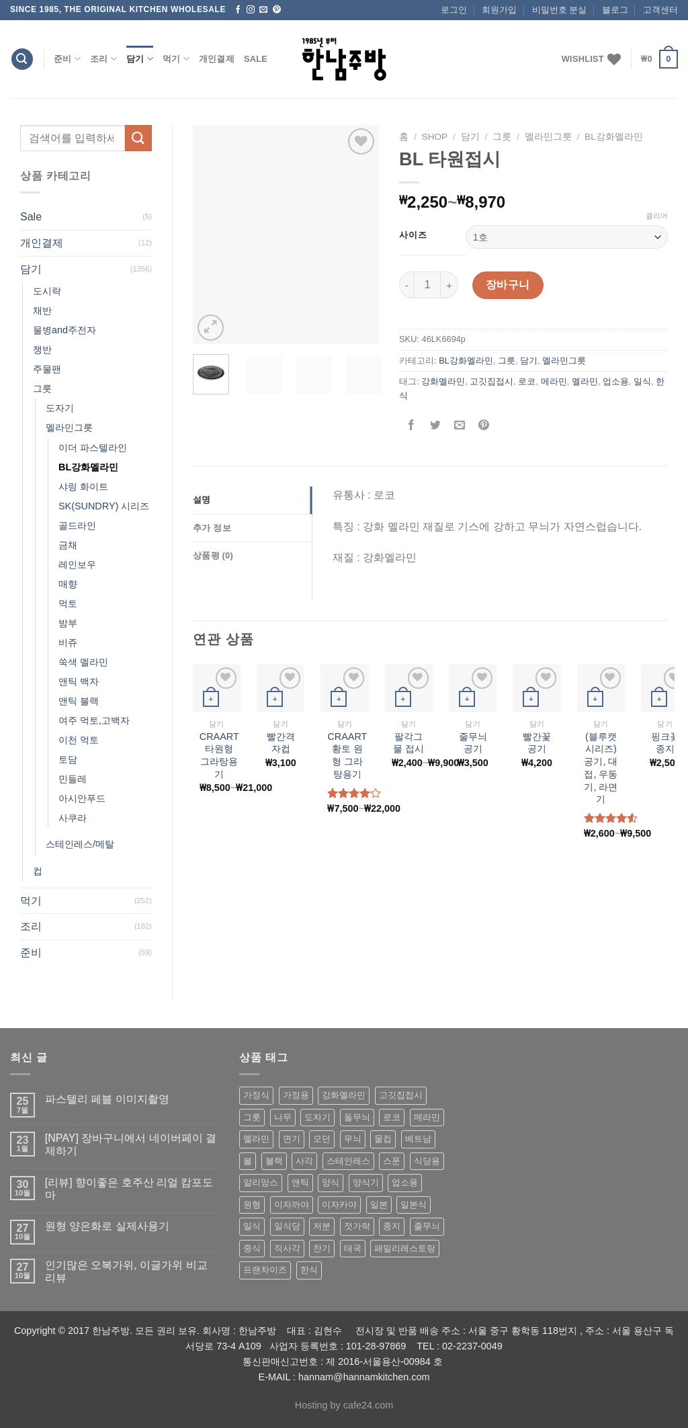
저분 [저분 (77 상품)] (322, 1226)
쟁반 (42, 349)
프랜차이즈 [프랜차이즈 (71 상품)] (265, 1270)
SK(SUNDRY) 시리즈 (103, 506)
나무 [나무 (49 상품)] (283, 1117)
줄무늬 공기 (473, 743)
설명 (202, 500)
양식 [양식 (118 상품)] (330, 1182)
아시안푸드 (81, 798)
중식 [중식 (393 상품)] (252, 1248)
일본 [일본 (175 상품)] (379, 1205)
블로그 (615, 10)
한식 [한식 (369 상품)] (309, 1270)
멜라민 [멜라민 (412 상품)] (256, 1139)
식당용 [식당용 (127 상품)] (427, 1161)
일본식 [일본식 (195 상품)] (413, 1205)
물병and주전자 (64, 330)
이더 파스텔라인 (92, 447)
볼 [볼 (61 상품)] (247, 1161)
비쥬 (67, 642)
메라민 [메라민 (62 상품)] (427, 1117)
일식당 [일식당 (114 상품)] (287, 1226)
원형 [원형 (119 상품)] (252, 1205)
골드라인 (77, 525)
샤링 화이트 (83, 486)
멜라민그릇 (69, 427)
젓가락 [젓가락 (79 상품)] (357, 1226)
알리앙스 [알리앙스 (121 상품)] (260, 1182)
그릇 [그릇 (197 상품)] (252, 1117)
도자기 (60, 408)
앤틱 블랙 (78, 701)
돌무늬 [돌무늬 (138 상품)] (357, 1117)
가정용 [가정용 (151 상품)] (296, 1095)
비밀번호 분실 (559, 10)
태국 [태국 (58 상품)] (352, 1248)
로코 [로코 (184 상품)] (391, 1117)
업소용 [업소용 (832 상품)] (405, 1182)
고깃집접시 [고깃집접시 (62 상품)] (401, 1095)
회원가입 (499, 10)
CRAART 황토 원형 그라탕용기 (347, 755)
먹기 (176, 58)
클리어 (657, 216)
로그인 (454, 10)
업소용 (616, 381)
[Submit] (138, 138)
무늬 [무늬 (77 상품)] (352, 1139)
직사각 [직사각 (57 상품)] (287, 1248)
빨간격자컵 (281, 743)
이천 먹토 (78, 739)
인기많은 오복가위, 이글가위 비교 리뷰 (126, 1271)
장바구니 (508, 284)
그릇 (42, 388)
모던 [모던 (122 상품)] (322, 1139)
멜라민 (585, 381)
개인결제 (216, 59)
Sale (255, 59)
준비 (67, 58)
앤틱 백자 (78, 681)
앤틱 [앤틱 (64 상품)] (300, 1182)
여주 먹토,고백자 (94, 720)
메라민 (554, 381)
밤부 (67, 623)
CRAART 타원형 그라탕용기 (219, 755)
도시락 (47, 291)
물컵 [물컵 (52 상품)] (383, 1139)
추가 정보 (212, 528)
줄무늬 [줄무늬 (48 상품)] (427, 1226)
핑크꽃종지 (665, 743)
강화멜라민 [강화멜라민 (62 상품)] (344, 1095)
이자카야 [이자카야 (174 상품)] (339, 1205)
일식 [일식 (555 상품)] (252, 1226)
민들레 (72, 778)
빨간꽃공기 (537, 743)
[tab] (252, 500)
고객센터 (660, 10)
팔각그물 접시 (408, 743)
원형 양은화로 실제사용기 (107, 1226)
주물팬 (47, 369)
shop (435, 137)
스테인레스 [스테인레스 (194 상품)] (348, 1161)
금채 (67, 545)
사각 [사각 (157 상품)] (304, 1161)
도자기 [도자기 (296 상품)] (317, 1117)
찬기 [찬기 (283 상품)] (322, 1248)
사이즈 (413, 235)
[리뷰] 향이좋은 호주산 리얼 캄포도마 (129, 1189)
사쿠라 (72, 817)
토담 (67, 759)
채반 (42, 310)
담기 (139, 58)
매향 (67, 584)
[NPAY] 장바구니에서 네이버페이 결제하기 (130, 1144)
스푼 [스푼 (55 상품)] (391, 1161)
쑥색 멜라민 (83, 662)
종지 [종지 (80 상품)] (391, 1226)
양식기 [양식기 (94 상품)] (366, 1182)
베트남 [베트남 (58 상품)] (418, 1139)
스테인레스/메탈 (80, 844)
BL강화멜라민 (88, 467)
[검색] (22, 59)
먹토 (67, 603)
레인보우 (77, 564)
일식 (642, 381)
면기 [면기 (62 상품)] (291, 1139)
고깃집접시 (491, 381)
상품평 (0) (213, 555)
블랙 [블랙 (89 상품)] (274, 1161)
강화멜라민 (443, 381)
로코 (526, 381)
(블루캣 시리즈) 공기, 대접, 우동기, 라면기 (600, 768)
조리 (103, 58)
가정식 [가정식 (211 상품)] (256, 1095)
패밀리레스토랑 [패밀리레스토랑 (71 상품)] (404, 1248)
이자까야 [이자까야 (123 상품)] (291, 1205)
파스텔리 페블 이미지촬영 (107, 1099)
